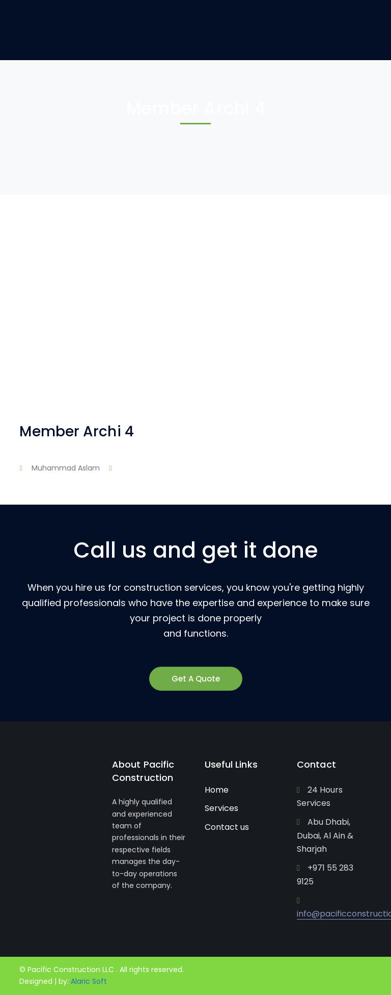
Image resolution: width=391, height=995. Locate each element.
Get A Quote (196, 678)
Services (221, 808)
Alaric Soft (89, 981)
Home (217, 790)
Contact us (227, 827)
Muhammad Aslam (66, 468)
